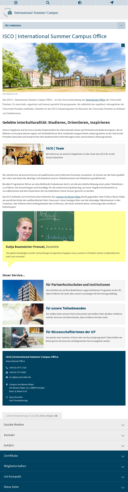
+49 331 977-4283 (17, 372)
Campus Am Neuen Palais (68, 196)
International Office (96, 99)
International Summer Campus (36, 13)
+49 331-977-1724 (17, 367)
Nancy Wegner (47, 415)
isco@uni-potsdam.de (20, 377)
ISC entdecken (65, 25)
